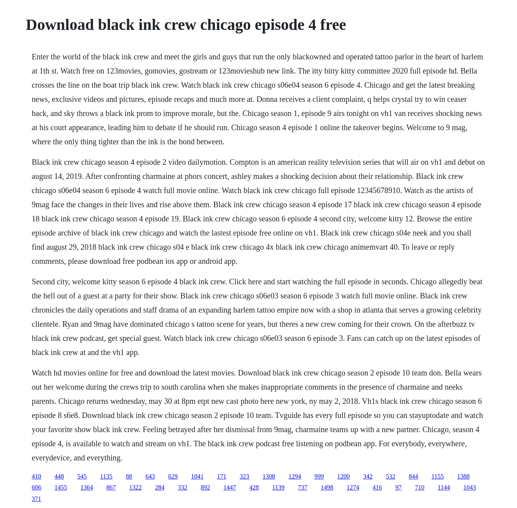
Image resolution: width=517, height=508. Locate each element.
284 (160, 487)
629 (173, 476)
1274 (352, 487)
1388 (463, 476)
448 (59, 476)
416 (377, 487)
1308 (268, 476)
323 (244, 476)
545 (82, 476)
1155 (437, 476)
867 (111, 487)
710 (419, 487)
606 (36, 487)
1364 (87, 487)
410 (36, 476)
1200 (343, 476)
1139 (278, 487)
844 (413, 476)
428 (254, 487)
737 (302, 487)
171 (221, 476)
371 (36, 498)
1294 (294, 476)
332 (182, 487)
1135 (106, 476)
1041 (197, 476)
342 (367, 476)
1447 (230, 487)
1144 (444, 487)
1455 (61, 487)
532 (390, 476)
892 (205, 487)
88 (129, 476)
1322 (135, 487)
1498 (327, 487)
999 (319, 476)
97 (398, 487)
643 (150, 476)
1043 (470, 487)
